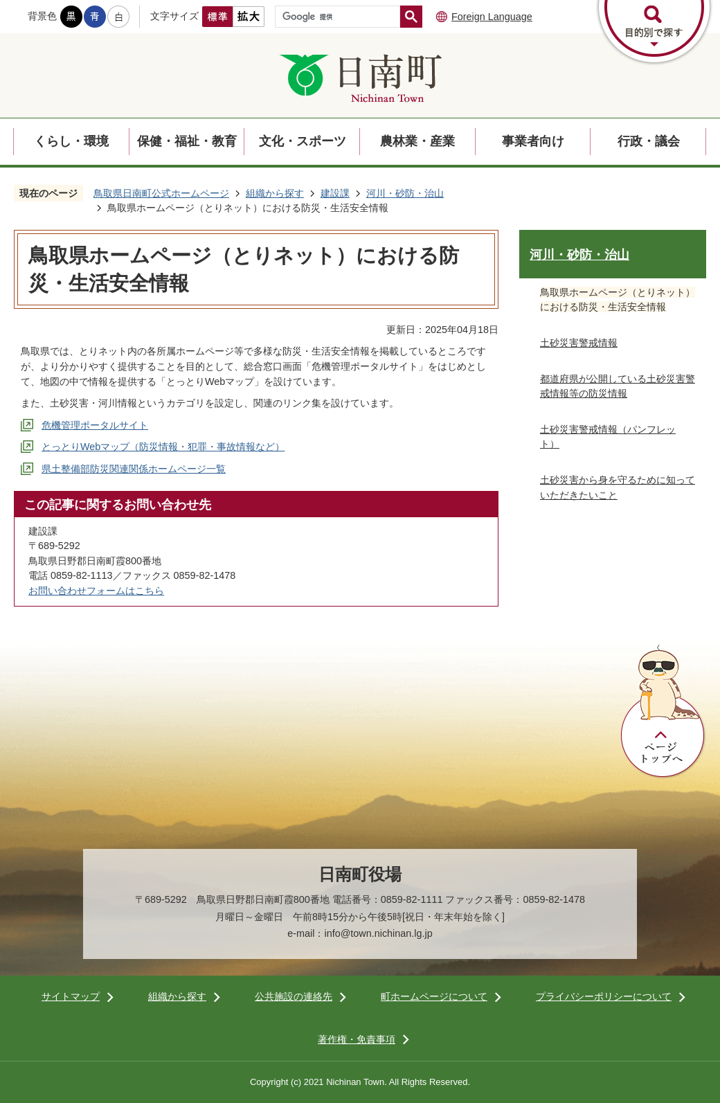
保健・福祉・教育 (187, 141)
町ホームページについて (434, 996)
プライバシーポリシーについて (604, 996)
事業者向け (533, 141)
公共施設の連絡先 (293, 996)
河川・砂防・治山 (405, 193)
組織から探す (275, 193)
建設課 (335, 193)
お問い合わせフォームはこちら (96, 590)
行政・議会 (649, 141)
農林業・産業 (417, 141)
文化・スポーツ (302, 141)
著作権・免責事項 (356, 1039)
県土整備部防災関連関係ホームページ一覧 (134, 468)
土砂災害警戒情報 (579, 342)
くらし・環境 (71, 141)
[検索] (340, 16)
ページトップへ (663, 712)
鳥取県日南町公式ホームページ (161, 193)
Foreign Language (491, 16)
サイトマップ (71, 996)
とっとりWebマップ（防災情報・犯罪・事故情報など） (163, 446)
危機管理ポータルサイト (95, 425)
